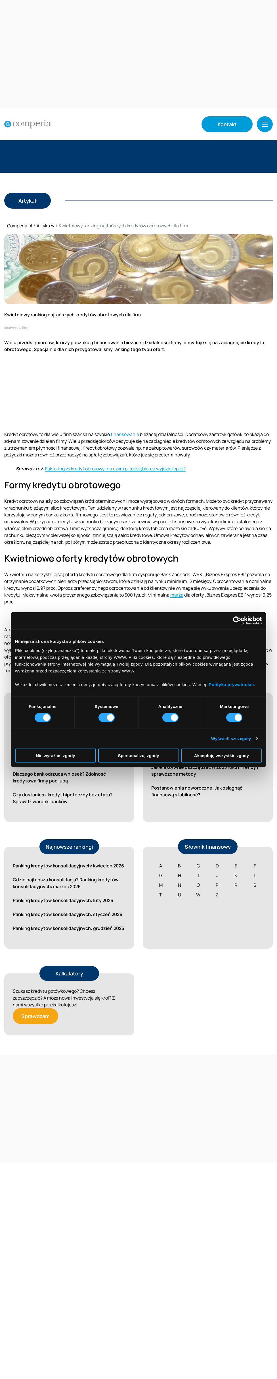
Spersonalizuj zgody (138, 755)
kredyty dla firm (16, 327)
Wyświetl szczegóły (231, 738)
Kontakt (227, 124)
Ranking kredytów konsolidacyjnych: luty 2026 (63, 900)
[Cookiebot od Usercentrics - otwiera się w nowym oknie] (237, 620)
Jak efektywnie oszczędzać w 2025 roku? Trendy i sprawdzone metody (204, 770)
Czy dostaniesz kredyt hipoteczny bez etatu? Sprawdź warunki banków (63, 798)
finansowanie (125, 434)
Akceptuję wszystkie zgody (221, 755)
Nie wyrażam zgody (55, 755)
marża (176, 595)
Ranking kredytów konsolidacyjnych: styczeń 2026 (67, 914)
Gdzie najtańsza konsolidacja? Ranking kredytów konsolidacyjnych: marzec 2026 (66, 883)
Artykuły (45, 226)
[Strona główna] (27, 124)
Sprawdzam (35, 1016)
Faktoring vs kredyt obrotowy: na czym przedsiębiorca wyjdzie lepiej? (115, 469)
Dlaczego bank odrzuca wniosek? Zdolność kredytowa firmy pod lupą (59, 777)
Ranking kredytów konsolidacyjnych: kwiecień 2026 (68, 866)
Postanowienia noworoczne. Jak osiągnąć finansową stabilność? (196, 791)
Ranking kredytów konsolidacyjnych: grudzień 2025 (68, 928)
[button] (265, 124)
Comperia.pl (19, 226)
